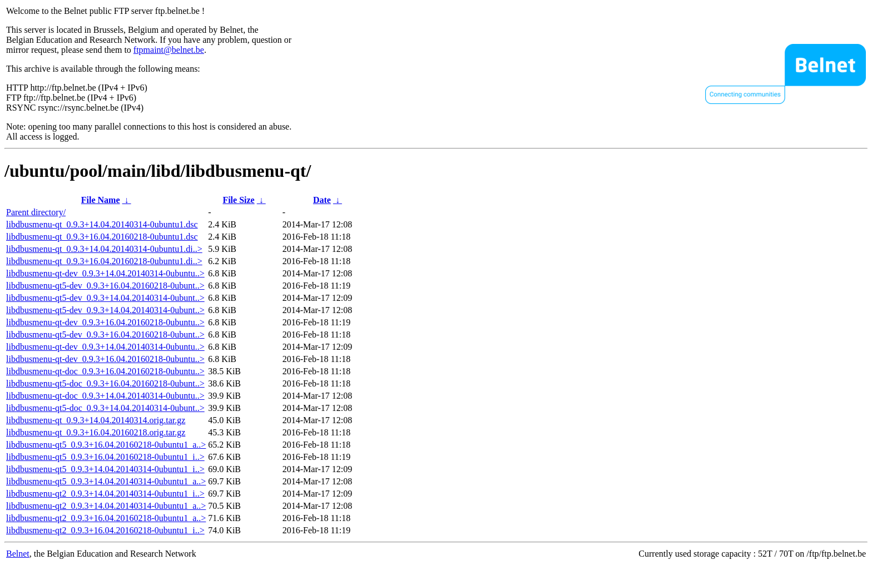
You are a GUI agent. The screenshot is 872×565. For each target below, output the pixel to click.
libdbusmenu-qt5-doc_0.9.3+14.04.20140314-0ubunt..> (105, 408)
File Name (100, 200)
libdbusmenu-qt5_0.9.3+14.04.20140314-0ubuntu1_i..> (105, 469)
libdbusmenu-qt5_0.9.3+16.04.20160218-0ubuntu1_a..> (106, 444)
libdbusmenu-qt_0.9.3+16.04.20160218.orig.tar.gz (95, 432)
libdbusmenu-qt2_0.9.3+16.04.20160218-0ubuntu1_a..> (106, 518)
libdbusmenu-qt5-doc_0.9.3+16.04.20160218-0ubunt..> (105, 383)
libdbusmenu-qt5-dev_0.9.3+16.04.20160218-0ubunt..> (105, 285)
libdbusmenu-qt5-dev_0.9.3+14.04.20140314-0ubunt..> (105, 298)
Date (322, 200)
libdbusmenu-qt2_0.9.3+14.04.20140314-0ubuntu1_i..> (105, 493)
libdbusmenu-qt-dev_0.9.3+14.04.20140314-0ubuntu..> (105, 273)
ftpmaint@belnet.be (168, 49)
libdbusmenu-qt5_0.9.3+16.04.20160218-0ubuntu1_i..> (105, 457)
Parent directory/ (36, 212)
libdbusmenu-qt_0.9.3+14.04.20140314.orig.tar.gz (95, 420)
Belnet (17, 553)
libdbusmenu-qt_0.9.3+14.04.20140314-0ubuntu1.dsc (102, 224)
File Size (238, 200)
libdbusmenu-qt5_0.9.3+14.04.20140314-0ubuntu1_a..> (106, 481)
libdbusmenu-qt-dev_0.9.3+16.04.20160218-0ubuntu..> (105, 322)
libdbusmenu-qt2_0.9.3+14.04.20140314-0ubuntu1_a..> (106, 506)
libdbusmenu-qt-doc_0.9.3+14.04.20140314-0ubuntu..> (105, 395)
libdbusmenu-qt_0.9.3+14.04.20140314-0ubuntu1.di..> (104, 249)
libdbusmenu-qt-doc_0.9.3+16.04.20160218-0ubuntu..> (105, 371)
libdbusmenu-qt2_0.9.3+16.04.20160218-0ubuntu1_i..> (105, 530)
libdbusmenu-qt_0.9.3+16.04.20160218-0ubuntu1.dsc (102, 236)
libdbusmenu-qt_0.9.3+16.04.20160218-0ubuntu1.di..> (104, 261)
